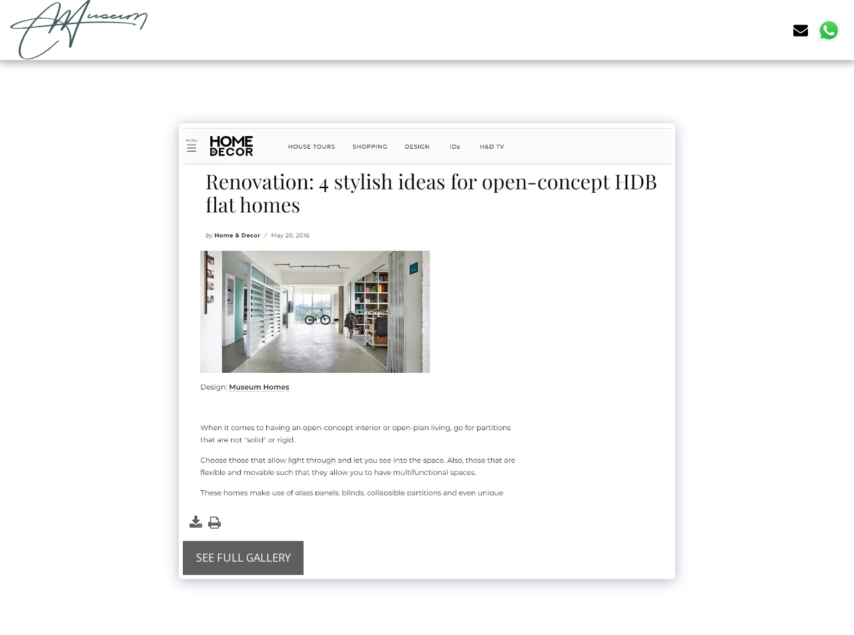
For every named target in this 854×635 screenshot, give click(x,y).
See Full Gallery (243, 557)
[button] (800, 29)
